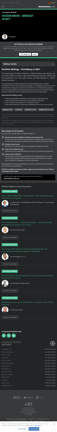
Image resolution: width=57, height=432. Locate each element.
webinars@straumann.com (11, 178)
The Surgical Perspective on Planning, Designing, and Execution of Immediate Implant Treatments (24, 250)
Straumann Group (14, 2)
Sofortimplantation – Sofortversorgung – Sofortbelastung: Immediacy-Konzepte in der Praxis (27, 223)
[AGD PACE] (28, 404)
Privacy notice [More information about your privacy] (37, 425)
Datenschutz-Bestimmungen (19, 421)
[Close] (54, 424)
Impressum (32, 419)
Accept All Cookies (34, 429)
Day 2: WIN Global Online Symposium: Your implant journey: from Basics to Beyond (28, 197)
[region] (28, 426)
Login (35, 54)
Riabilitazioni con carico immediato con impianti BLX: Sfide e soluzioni (28, 303)
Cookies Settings (39, 421)
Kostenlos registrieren (10, 211)
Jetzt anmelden (25, 54)
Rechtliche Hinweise (43, 419)
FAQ (31, 421)
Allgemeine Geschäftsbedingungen (16, 419)
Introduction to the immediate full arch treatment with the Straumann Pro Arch (27, 276)
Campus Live (5, 2)
